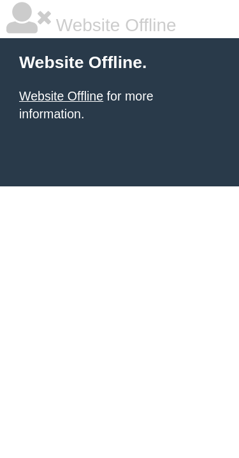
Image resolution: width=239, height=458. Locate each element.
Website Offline (61, 96)
